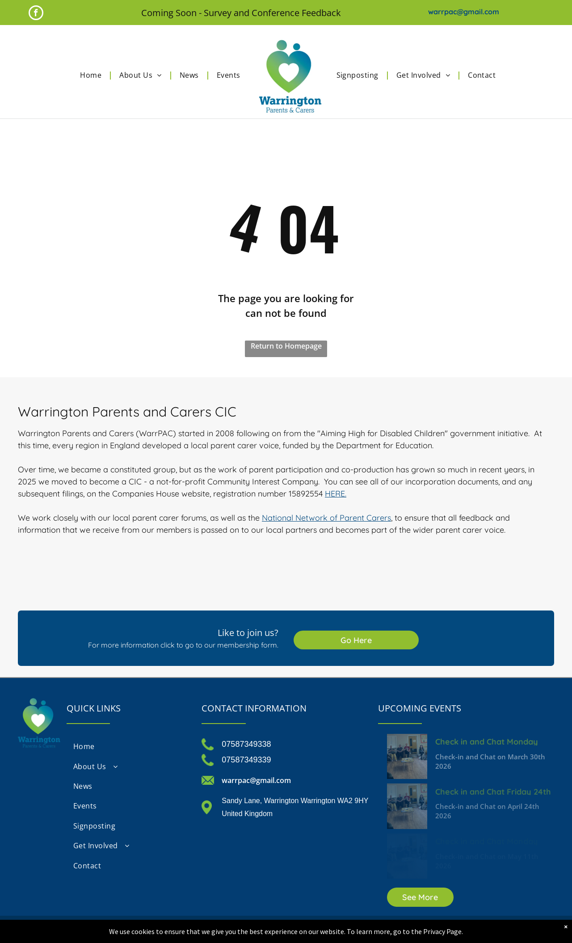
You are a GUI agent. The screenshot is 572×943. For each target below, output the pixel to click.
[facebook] (36, 13)
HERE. (335, 493)
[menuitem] (93, 75)
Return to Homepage (286, 346)
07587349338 (246, 744)
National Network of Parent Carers (326, 518)
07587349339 (246, 759)
